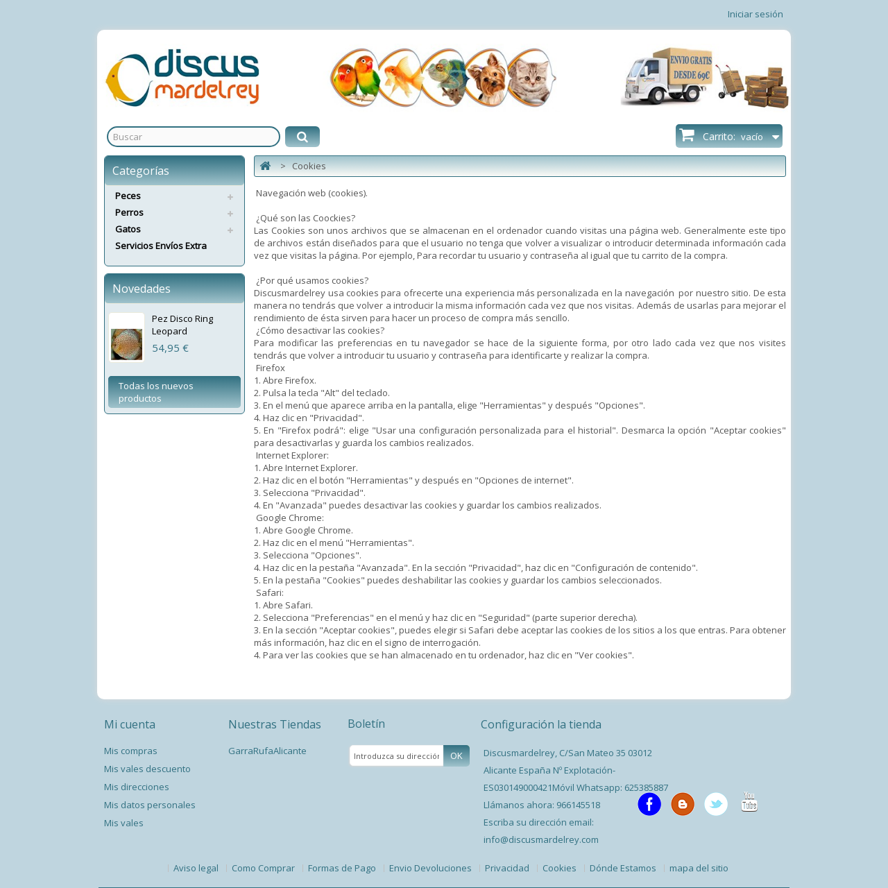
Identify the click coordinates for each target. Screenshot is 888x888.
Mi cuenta (129, 724)
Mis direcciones (136, 786)
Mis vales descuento (147, 768)
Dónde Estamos (624, 868)
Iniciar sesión (755, 14)
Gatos (128, 229)
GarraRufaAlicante (267, 750)
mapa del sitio (698, 868)
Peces (128, 195)
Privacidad (508, 868)
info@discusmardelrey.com (541, 839)
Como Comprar (264, 868)
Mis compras (130, 750)
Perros (129, 212)
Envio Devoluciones (431, 868)
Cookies (561, 868)
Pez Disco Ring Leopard (182, 324)
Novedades (141, 288)
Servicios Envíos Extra (161, 245)
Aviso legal (197, 868)
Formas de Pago (343, 868)
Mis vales (124, 823)
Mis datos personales (150, 805)
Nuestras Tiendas (274, 724)
